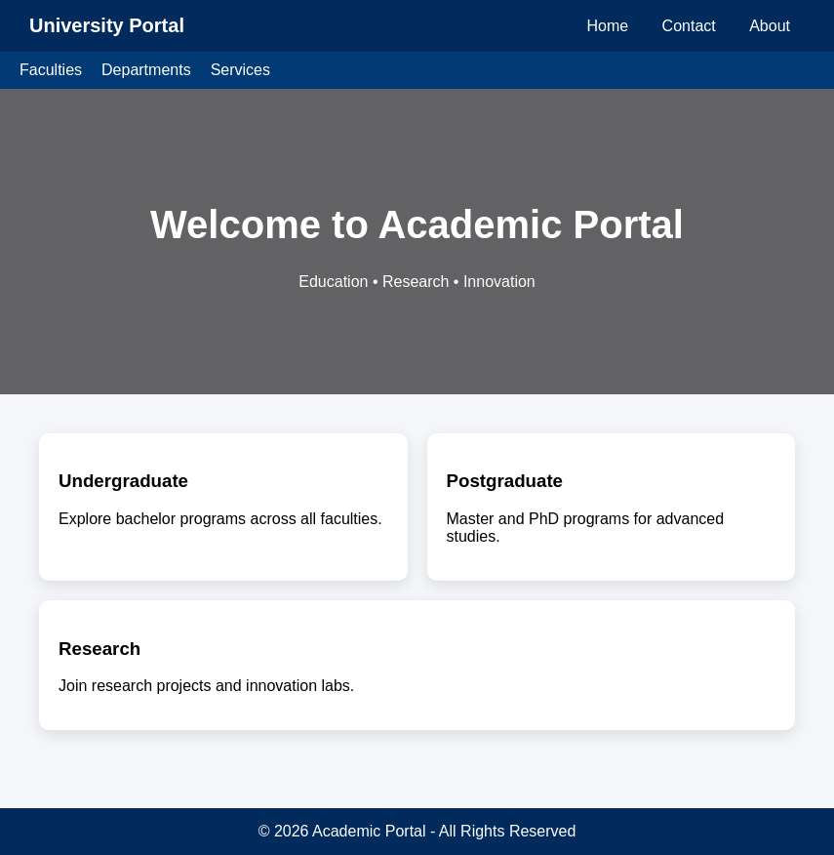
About (769, 26)
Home (607, 26)
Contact (689, 26)
